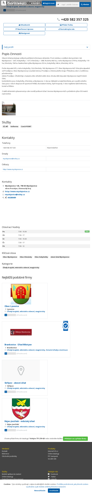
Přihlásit (35, 3)
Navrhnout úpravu (24, 29)
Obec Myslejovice (10, 257)
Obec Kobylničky (41, 257)
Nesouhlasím (39, 490)
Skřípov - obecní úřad (15, 382)
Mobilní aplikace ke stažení (11, 474)
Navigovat (24, 33)
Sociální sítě (52, 459)
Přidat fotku (66, 25)
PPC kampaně (53, 456)
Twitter (52, 477)
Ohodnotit (24, 25)
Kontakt (4, 451)
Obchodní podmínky (9, 456)
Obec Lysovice (12, 306)
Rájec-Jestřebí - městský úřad (20, 421)
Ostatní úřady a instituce (57, 350)
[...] (70, 4)
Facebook (53, 474)
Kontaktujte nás (66, 29)
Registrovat (49, 3)
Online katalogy (53, 454)
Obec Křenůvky (26, 257)
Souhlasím (53, 490)
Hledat (85, 4)
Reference (5, 454)
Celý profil (8, 47)
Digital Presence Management (12, 479)
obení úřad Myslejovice (60, 257)
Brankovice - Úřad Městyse (18, 344)
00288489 (12, 197)
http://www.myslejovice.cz (13, 169)
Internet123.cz (53, 451)
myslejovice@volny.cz (11, 158)
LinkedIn (52, 479)
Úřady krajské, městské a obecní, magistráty (21, 267)
